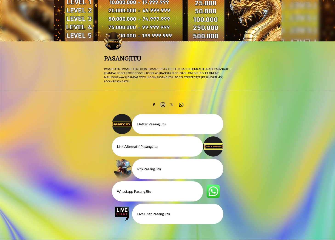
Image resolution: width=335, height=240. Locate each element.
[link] (153, 104)
